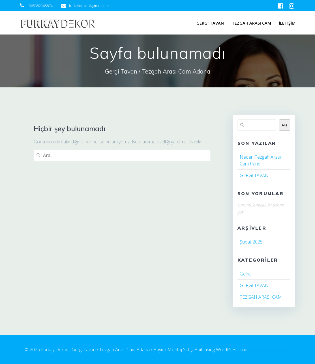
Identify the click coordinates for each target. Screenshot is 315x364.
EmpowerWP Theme (269, 349)
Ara (285, 125)
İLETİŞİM (287, 23)
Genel (246, 274)
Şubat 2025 (251, 242)
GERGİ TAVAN (210, 23)
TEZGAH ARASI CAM (251, 23)
